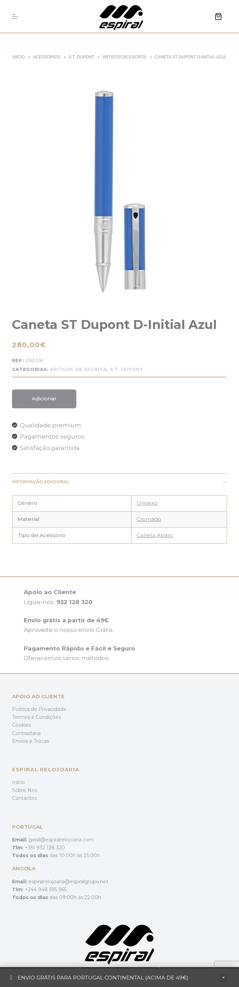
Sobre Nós (24, 790)
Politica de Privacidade (39, 709)
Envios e (23, 741)
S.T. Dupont (127, 369)
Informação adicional (119, 481)
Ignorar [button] (223, 978)
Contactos (24, 798)
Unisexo (147, 503)
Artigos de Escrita (78, 369)
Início (18, 782)
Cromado (149, 519)
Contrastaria (26, 733)
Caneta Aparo (155, 535)
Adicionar (44, 398)
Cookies (21, 725)
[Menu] (15, 16)
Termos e (24, 717)
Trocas (41, 741)
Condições (48, 717)
